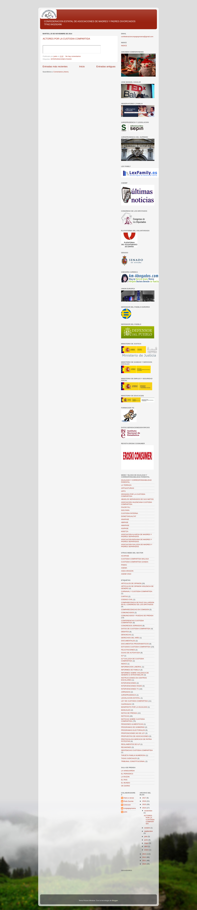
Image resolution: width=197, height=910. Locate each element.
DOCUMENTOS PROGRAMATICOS (135, 644)
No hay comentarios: (73, 56)
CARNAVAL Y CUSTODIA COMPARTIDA (136, 591)
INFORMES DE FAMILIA (130, 670)
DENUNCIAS (126, 635)
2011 (144, 860)
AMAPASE (125, 525)
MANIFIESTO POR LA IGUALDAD (134, 707)
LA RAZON (125, 777)
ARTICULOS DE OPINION (131, 583)
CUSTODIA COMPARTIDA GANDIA (134, 562)
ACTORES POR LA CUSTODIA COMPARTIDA (66, 38)
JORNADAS (125, 692)
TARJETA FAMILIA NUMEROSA (133, 755)
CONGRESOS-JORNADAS (131, 626)
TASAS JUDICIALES (129, 758)
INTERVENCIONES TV (130, 689)
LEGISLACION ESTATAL (130, 698)
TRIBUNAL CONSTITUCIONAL (133, 761)
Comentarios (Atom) (61, 72)
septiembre (148, 831)
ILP (122, 656)
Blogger (115, 900)
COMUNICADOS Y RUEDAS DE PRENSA (137, 616)
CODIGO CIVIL (127, 599)
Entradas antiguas (105, 66)
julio (146, 836)
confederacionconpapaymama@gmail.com (137, 36)
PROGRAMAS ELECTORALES (133, 730)
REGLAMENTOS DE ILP (130, 744)
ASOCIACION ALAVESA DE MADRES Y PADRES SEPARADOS (136, 535)
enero (146, 850)
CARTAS (124, 596)
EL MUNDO (125, 783)
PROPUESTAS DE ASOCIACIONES (135, 736)
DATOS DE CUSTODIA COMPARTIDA (135, 629)
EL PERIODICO (127, 774)
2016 (144, 801)
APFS (123, 491)
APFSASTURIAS (127, 488)
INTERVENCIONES (128, 683)
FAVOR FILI (125, 507)
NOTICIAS (125, 716)
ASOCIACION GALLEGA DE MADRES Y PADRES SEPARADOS (136, 545)
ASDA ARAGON (127, 571)
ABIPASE (124, 522)
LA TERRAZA (126, 485)
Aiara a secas (129, 798)
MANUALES (125, 710)
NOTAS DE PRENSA (129, 713)
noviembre (148, 811)
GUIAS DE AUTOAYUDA (130, 653)
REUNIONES (126, 747)
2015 (144, 804)
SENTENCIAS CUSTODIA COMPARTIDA (137, 750)
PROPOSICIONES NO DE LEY (133, 733)
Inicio (82, 66)
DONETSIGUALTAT (128, 516)
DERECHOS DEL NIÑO (130, 638)
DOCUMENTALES (128, 641)
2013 (144, 854)
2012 (144, 857)
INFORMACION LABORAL (131, 667)
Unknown (127, 805)
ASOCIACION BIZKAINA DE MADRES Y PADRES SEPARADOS (136, 540)
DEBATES (125, 632)
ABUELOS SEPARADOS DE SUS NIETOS (137, 499)
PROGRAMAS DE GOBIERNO (133, 727)
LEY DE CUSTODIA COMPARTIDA (134, 701)
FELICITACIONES (128, 650)
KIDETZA (124, 531)
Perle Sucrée (128, 801)
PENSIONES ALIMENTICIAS (132, 724)
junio (146, 840)
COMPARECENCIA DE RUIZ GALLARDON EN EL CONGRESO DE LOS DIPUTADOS (137, 603)
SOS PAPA (125, 510)
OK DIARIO (125, 786)
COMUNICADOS (127, 613)
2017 (144, 798)
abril (146, 846)
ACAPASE (125, 556)
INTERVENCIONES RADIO (61, 59)
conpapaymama (130, 808)
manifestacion (126, 704)
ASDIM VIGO (126, 574)
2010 (144, 864)
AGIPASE (124, 528)
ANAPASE (125, 519)
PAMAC (124, 565)
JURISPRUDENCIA (128, 695)
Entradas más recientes (55, 66)
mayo (146, 843)
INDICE (124, 46)
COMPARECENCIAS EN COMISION (135, 609)
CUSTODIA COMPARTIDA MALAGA (135, 559)
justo (125, 812)
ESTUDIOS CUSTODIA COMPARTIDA (136, 647)
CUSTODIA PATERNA (129, 513)
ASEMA (124, 568)
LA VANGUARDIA (128, 771)
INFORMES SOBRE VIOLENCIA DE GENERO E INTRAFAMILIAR (135, 674)
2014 (144, 808)
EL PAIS (124, 780)
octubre (147, 828)
